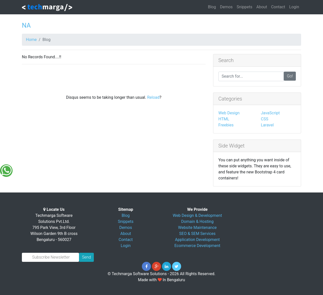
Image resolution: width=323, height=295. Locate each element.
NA (26, 25)
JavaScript (270, 113)
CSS (264, 119)
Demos (226, 7)
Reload (153, 97)
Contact (278, 7)
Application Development (197, 239)
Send (86, 257)
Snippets (244, 7)
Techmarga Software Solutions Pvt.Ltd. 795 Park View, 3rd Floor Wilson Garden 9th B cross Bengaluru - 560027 (54, 227)
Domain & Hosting (197, 221)
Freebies (226, 125)
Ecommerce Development (197, 245)
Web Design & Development (197, 215)
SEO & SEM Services (197, 233)
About (261, 7)
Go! (290, 76)
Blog (212, 7)
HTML (223, 119)
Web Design (228, 113)
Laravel (267, 125)
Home (31, 39)
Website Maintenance (197, 227)
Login (294, 7)
